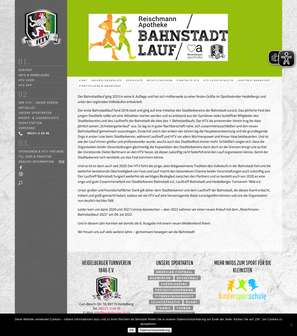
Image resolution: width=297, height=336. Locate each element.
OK (131, 330)
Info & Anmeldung (34, 75)
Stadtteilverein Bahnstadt (100, 86)
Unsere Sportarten (35, 112)
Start (83, 80)
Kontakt (25, 70)
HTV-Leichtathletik (219, 80)
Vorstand (27, 128)
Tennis (164, 308)
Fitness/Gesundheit (174, 296)
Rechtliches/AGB (160, 80)
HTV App (25, 85)
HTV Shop (26, 80)
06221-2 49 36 (109, 308)
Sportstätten (30, 123)
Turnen (184, 308)
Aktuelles (27, 107)
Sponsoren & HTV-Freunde (41, 151)
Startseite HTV (188, 80)
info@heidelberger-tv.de (112, 312)
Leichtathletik (165, 302)
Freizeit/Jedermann (174, 290)
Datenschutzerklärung (155, 330)
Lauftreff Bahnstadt (254, 80)
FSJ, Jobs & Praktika (35, 156)
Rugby (191, 302)
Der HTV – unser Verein (38, 102)
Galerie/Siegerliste (106, 80)
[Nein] (291, 325)
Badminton (160, 278)
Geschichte (134, 80)
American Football (174, 272)
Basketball (187, 278)
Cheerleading (174, 284)
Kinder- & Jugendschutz (39, 117)
